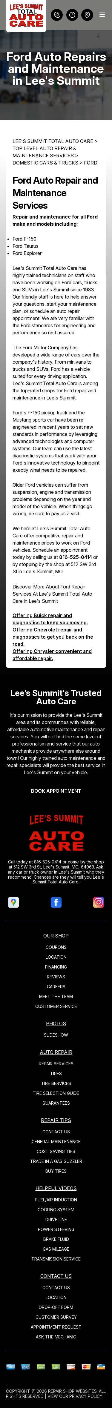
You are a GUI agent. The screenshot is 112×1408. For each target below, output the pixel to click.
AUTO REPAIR (56, 1052)
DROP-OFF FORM (56, 1307)
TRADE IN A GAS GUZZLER (56, 1161)
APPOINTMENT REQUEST (56, 1326)
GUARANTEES (56, 1103)
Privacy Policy (85, 1396)
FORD (90, 163)
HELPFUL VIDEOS (56, 1188)
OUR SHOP (56, 936)
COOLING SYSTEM (56, 1209)
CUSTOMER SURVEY (56, 1317)
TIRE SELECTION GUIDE (56, 1093)
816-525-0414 (75, 557)
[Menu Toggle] (102, 15)
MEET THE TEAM (56, 996)
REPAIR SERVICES (56, 1063)
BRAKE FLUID (56, 1239)
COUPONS (56, 947)
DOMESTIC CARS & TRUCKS (45, 163)
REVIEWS (56, 976)
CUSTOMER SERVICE (56, 1006)
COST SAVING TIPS (56, 1151)
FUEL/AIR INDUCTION (56, 1199)
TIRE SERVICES (56, 1083)
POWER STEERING (56, 1229)
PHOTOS (56, 1023)
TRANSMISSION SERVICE (56, 1258)
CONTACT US (56, 1131)
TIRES (56, 1073)
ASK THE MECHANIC (56, 1336)
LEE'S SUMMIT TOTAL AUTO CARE (53, 141)
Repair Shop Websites (72, 1391)
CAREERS (56, 986)
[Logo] (26, 16)
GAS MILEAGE (56, 1249)
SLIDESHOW (56, 1034)
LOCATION (56, 957)
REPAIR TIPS (56, 1120)
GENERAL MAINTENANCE (56, 1141)
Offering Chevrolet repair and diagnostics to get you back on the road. (53, 637)
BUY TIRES (56, 1171)
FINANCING (56, 966)
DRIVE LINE (56, 1219)
